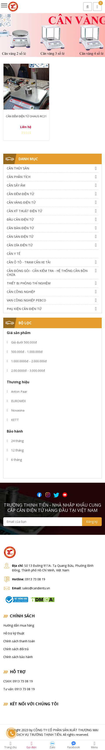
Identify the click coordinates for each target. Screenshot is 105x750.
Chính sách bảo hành (18, 657)
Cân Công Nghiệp (21, 292)
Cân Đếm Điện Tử (20, 194)
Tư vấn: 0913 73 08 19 (19, 689)
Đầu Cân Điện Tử (20, 219)
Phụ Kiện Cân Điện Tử (24, 309)
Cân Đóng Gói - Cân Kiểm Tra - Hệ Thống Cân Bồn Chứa (47, 273)
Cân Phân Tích (18, 177)
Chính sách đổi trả (16, 649)
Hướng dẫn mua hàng (18, 625)
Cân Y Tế (13, 254)
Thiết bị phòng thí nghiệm (28, 283)
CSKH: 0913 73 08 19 (18, 681)
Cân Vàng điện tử (21, 202)
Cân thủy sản (18, 168)
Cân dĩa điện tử (20, 245)
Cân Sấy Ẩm (16, 185)
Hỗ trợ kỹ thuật (13, 633)
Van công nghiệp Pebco (26, 300)
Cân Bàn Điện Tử (20, 228)
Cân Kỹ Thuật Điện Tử (24, 211)
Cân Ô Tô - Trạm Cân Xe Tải (28, 262)
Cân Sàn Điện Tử (20, 236)
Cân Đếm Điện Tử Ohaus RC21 (26, 116)
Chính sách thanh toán (19, 641)
